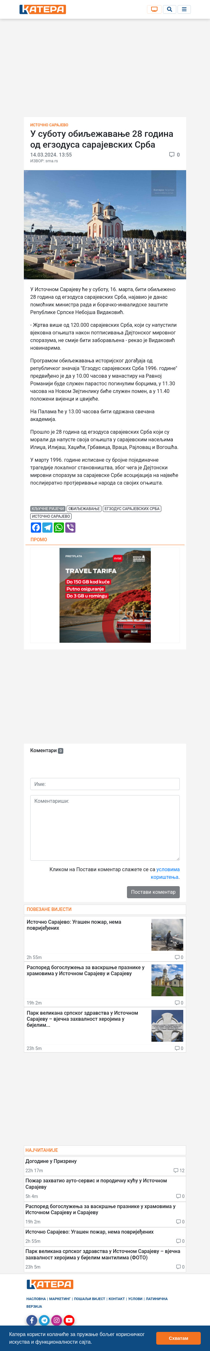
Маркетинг (60, 1299)
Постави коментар (153, 892)
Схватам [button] (178, 1338)
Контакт (117, 1299)
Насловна (36, 1299)
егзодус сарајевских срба (132, 509)
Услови (135, 1299)
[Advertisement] (105, 70)
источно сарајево (51, 516)
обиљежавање (84, 509)
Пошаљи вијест (89, 1299)
